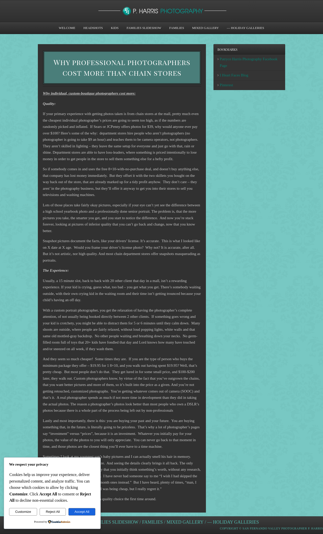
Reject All (53, 512)
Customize (23, 512)
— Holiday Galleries (245, 28)
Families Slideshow (144, 28)
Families (176, 28)
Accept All (81, 512)
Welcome (67, 28)
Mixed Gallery (205, 28)
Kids (115, 28)
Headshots (93, 28)
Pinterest (226, 85)
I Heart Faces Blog (234, 75)
